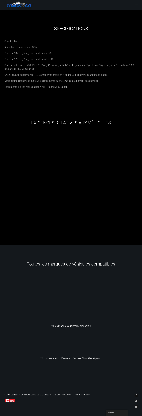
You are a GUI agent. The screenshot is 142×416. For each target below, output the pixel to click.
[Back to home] (19, 5)
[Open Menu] (136, 5)
